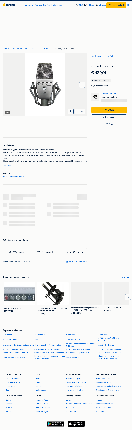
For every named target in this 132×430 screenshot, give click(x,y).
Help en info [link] (28, 5)
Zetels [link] (8, 400)
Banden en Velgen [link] (73, 379)
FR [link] (128, 5)
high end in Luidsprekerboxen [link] (77, 353)
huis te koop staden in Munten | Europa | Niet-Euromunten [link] (49, 357)
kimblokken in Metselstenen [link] (14, 357)
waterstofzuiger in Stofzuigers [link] (78, 349)
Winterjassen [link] (71, 411)
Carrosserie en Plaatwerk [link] (76, 382)
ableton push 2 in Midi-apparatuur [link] (47, 345)
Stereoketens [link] (11, 386)
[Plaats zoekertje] (116, 5)
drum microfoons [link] (10, 339)
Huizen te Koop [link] (42, 400)
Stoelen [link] (9, 408)
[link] (12, 5)
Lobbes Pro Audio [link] (109, 94)
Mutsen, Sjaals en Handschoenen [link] (79, 404)
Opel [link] (38, 382)
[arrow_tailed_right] (128, 297)
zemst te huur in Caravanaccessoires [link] (49, 353)
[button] (89, 5)
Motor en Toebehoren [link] (74, 386)
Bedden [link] (9, 404)
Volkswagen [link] (41, 390)
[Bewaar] (80, 111)
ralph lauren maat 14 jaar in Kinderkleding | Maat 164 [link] (108, 357)
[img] (11, 124)
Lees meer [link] (9, 165)
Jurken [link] (69, 400)
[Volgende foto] (82, 85)
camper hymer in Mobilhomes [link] (109, 349)
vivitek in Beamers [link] (73, 357)
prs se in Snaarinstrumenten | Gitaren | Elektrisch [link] (81, 345)
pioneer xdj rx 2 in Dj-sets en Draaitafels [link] (18, 345)
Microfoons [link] (7, 335)
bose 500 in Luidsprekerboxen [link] (109, 353)
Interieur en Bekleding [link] (74, 390)
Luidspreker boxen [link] (13, 382)
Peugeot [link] (39, 386)
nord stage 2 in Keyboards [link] (13, 349)
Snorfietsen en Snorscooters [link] (107, 390)
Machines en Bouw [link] (103, 408)
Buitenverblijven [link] (42, 411)
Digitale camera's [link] (12, 379)
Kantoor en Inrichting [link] (104, 404)
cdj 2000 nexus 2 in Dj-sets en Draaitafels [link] (109, 339)
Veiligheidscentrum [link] (54, 5)
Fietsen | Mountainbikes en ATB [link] (108, 386)
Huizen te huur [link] (42, 404)
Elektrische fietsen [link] (103, 379)
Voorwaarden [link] (40, 5)
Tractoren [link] (100, 411)
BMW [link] (38, 379)
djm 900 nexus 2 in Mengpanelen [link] (47, 349)
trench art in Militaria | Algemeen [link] (15, 353)
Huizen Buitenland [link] (43, 408)
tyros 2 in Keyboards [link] (106, 345)
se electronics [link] (39, 335)
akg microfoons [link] (72, 335)
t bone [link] (36, 339)
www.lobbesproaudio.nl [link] (13, 176)
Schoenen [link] (70, 408)
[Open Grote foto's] (71, 111)
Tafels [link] (8, 411)
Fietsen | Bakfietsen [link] (104, 382)
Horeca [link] (99, 400)
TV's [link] (7, 390)
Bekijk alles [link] (125, 278)
